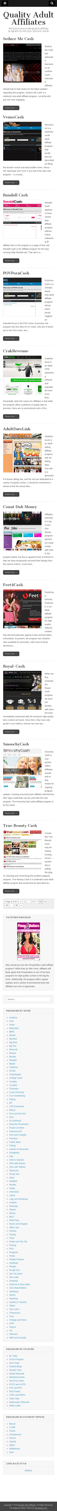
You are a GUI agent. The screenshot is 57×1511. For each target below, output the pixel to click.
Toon (11, 1316)
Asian (12, 1024)
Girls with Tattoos (17, 1167)
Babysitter (14, 1028)
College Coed (15, 1078)
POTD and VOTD (17, 1384)
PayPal (12, 1441)
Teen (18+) (14, 1309)
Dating (12, 1099)
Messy (12, 1213)
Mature (12, 1209)
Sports (12, 1295)
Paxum (12, 1438)
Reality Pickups (16, 1259)
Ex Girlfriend (15, 1120)
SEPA (12, 1445)
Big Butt (13, 1039)
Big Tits (12, 1046)
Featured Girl (15, 1131)
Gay (11, 1156)
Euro (11, 1117)
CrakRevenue (15, 351)
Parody (12, 1234)
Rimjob (12, 1266)
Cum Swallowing (17, 1095)
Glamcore (14, 1170)
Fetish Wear (15, 1142)
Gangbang (14, 1152)
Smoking (13, 1281)
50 (17, 905)
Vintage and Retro (17, 1320)
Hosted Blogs (15, 1366)
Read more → (11, 108)
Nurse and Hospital (18, 1224)
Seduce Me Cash (18, 38)
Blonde (12, 1056)
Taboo (12, 1305)
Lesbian (13, 1202)
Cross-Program (16, 1359)
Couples (13, 1085)
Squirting (13, 1298)
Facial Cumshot (16, 1128)
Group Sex (14, 1174)
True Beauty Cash (20, 825)
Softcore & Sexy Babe (19, 1284)
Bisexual (13, 1049)
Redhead (13, 1263)
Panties (12, 1231)
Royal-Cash (14, 666)
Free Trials (14, 1363)
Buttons (28, 1470)
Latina (12, 1195)
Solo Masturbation (17, 1288)
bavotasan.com (41, 1508)
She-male (13, 1277)
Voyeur (12, 1327)
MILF (11, 1217)
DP (10, 1103)
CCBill (12, 1427)
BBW (11, 1031)
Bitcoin (12, 1424)
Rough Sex (14, 1270)
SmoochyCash (16, 744)
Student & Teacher (18, 1302)
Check (12, 1431)
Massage (13, 1206)
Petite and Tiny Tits (18, 1241)
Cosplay (13, 1081)
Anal (11, 1021)
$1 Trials (13, 1356)
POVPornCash (16, 273)
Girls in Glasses (16, 1160)
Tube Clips (14, 1398)
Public (12, 1256)
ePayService (15, 1434)
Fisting (12, 1145)
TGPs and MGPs (17, 1395)
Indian (12, 1188)
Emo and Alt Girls (17, 1113)
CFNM (12, 1071)
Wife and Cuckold (17, 1337)
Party (11, 1238)
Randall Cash (15, 195)
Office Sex (14, 1227)
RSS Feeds (14, 1391)
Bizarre (12, 1053)
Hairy (11, 1177)
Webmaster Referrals (19, 1402)
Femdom (13, 1138)
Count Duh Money (20, 506)
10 (7, 905)
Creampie (14, 1088)
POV (11, 1248)
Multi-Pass (14, 1220)
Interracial (14, 1192)
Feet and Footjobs (17, 1135)
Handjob (13, 1181)
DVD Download (16, 1106)
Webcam (13, 1334)
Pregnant (13, 1252)
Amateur (13, 1017)
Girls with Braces (17, 1163)
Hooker (12, 1184)
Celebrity (13, 1067)
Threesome (14, 1313)
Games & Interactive (19, 1149)
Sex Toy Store (15, 1273)
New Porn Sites (16, 1381)
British (12, 1064)
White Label (15, 1405)
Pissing (12, 1245)
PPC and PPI (15, 1388)
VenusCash (13, 117)
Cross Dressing (16, 1092)
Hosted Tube (15, 1370)
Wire (11, 1452)
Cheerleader (15, 1074)
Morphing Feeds (17, 1377)
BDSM (12, 1035)
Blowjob (13, 1060)
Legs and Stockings (18, 1199)
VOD (11, 1323)
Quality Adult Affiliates (28, 18)
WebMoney (14, 1448)
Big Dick (13, 1042)
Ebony (12, 1110)
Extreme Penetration (19, 1124)
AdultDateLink (17, 429)
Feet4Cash (13, 584)
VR (10, 1330)
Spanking (13, 1291)
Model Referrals (16, 1373)
